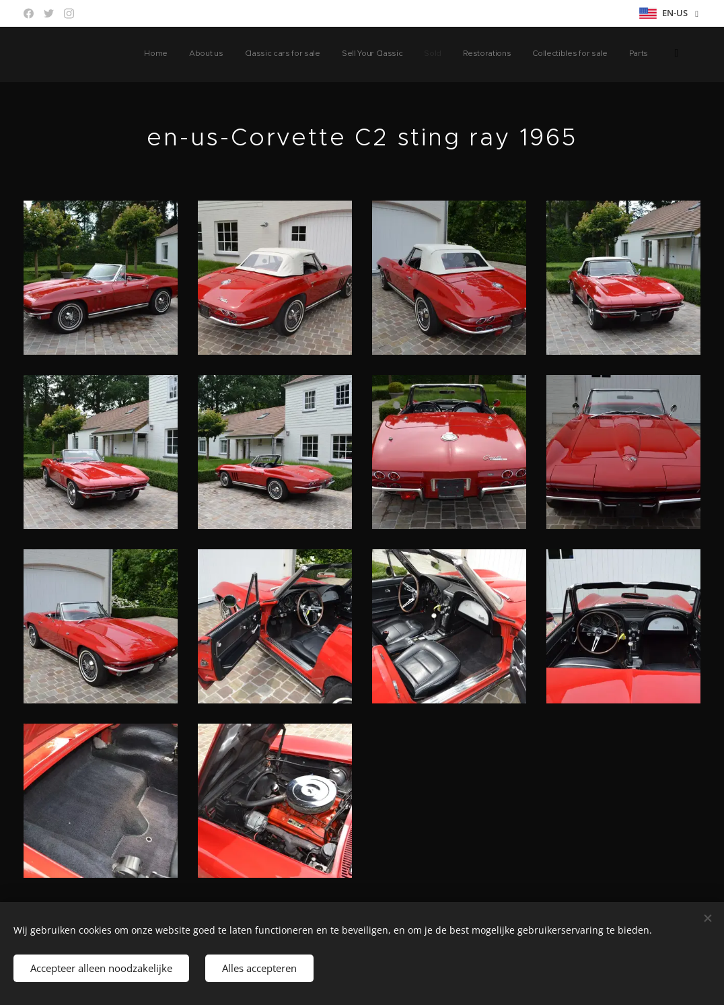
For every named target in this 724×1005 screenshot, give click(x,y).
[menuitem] (465, 54)
